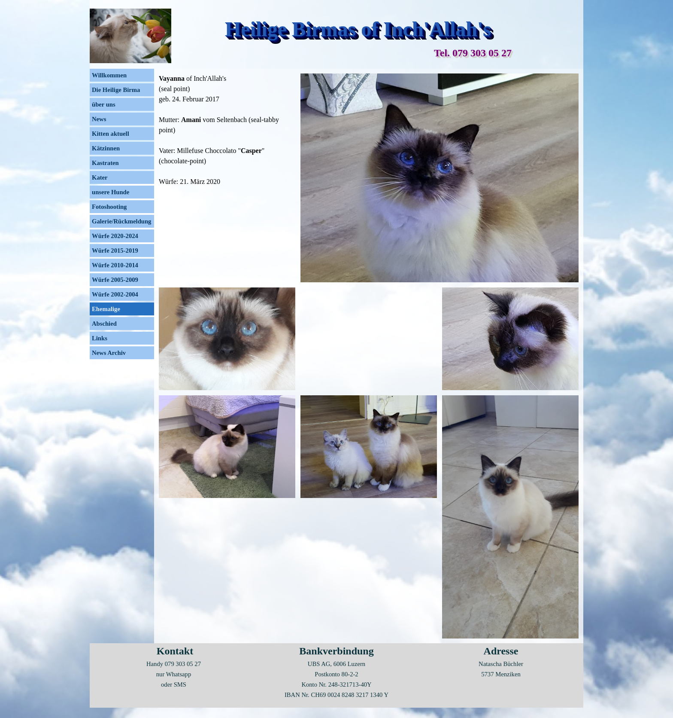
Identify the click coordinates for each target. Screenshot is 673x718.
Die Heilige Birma (116, 89)
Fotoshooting (109, 206)
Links (99, 338)
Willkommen (109, 75)
